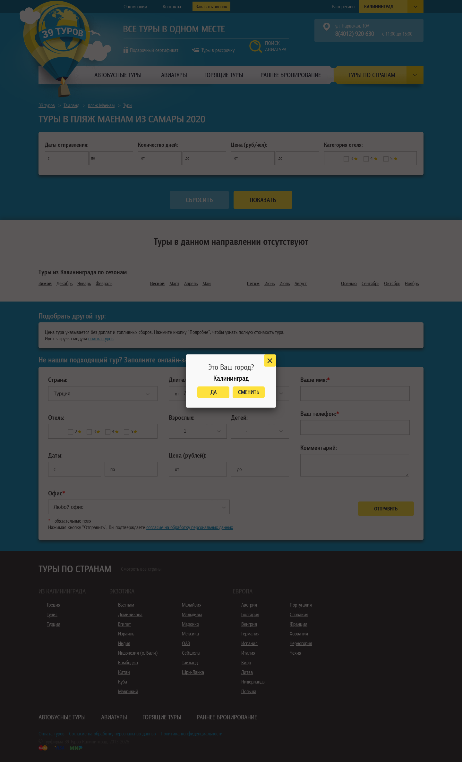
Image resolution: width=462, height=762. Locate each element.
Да (213, 392)
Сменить (249, 392)
